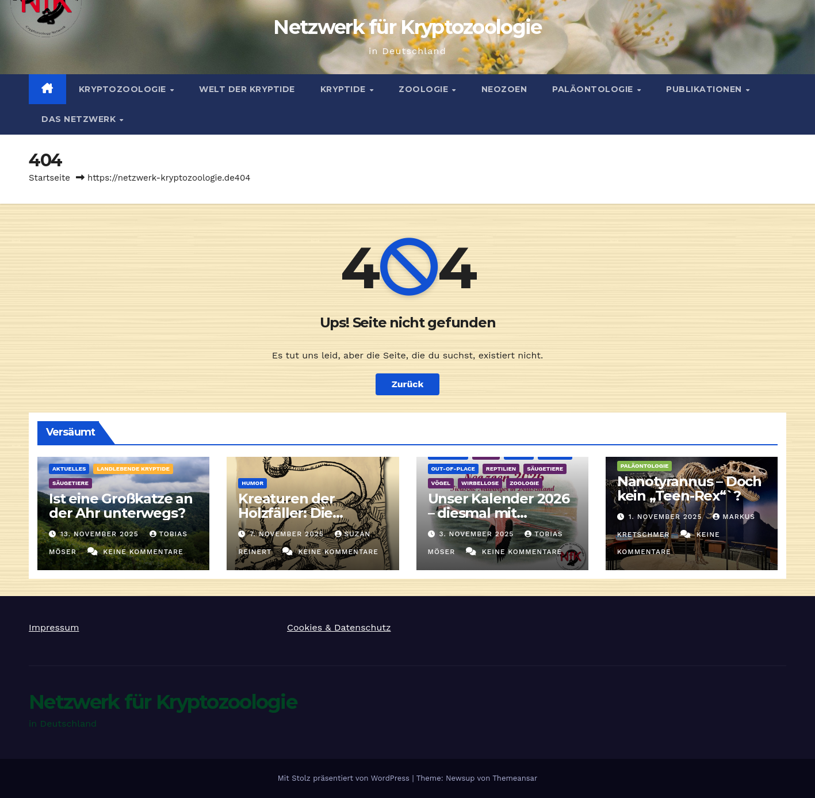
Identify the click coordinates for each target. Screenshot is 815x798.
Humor (252, 483)
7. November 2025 (288, 534)
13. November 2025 (100, 534)
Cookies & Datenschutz (339, 627)
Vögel (441, 483)
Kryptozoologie (124, 89)
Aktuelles (69, 468)
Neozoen (504, 89)
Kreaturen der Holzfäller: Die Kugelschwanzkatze (306, 513)
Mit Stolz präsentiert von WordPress (345, 778)
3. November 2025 (477, 534)
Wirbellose (480, 483)
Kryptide (344, 89)
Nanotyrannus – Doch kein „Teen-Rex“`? (689, 488)
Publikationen (705, 89)
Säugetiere (70, 483)
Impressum (54, 627)
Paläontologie (594, 89)
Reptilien (501, 468)
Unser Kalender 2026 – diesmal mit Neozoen (498, 513)
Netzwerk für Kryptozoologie (407, 27)
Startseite (49, 178)
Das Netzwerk (79, 119)
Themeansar (514, 778)
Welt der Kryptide (247, 89)
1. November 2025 (667, 517)
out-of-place (453, 468)
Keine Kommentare (143, 552)
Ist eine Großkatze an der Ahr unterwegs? (121, 505)
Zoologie (425, 89)
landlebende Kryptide (133, 468)
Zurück (408, 384)
